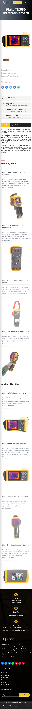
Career (4, 682)
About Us (5, 673)
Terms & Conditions (8, 680)
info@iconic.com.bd (15, 614)
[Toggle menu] (29, 2)
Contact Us (6, 675)
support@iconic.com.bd (16, 615)
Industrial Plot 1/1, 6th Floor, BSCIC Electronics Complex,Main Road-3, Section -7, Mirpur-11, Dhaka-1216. (15, 628)
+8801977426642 (16, 600)
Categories (6, 684)
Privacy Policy (6, 677)
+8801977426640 (16, 602)
